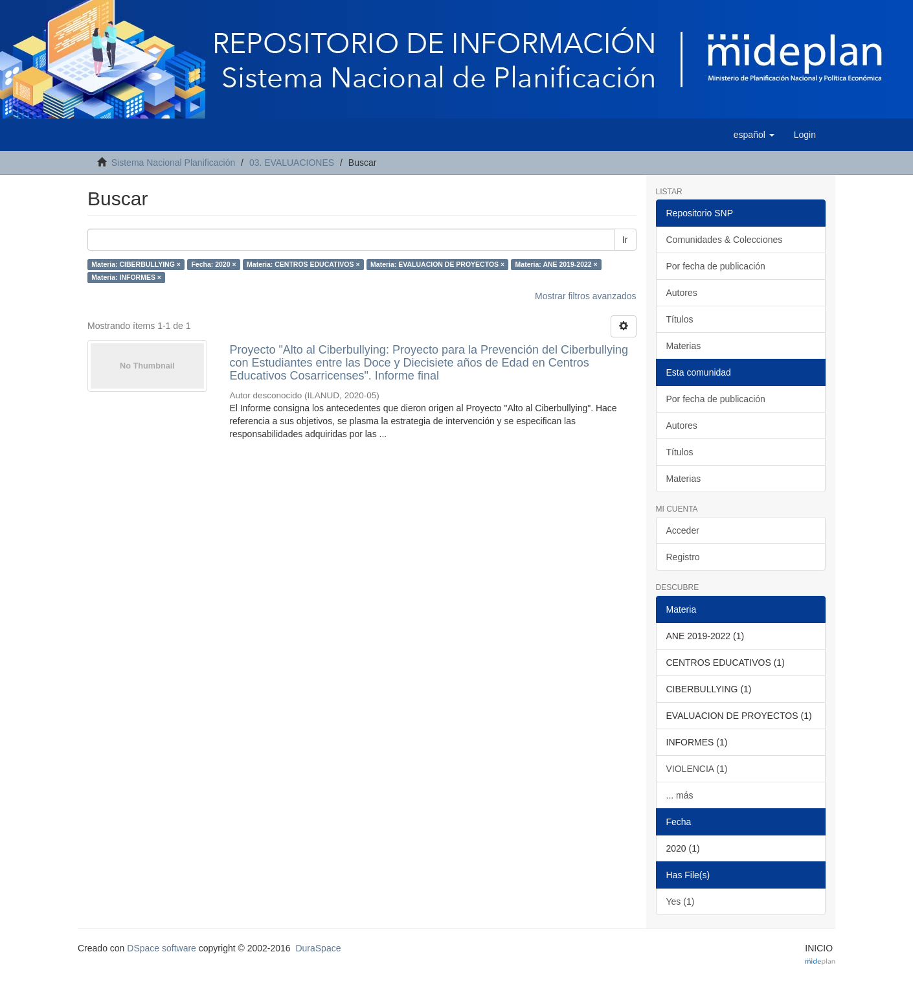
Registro (683, 557)
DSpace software (161, 948)
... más (679, 795)
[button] (754, 135)
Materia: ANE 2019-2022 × (556, 264)
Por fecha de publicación (715, 266)
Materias (683, 346)
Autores (681, 293)
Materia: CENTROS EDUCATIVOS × (303, 264)
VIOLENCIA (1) (697, 769)
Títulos (679, 319)
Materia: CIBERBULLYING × (136, 264)
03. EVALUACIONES (291, 162)
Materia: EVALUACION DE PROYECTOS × (437, 264)
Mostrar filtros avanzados (585, 296)
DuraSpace (318, 948)
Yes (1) (680, 901)
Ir (625, 239)
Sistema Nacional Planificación (173, 162)
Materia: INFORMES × (126, 277)
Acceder (682, 530)
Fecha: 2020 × (213, 264)
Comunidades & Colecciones (724, 239)
